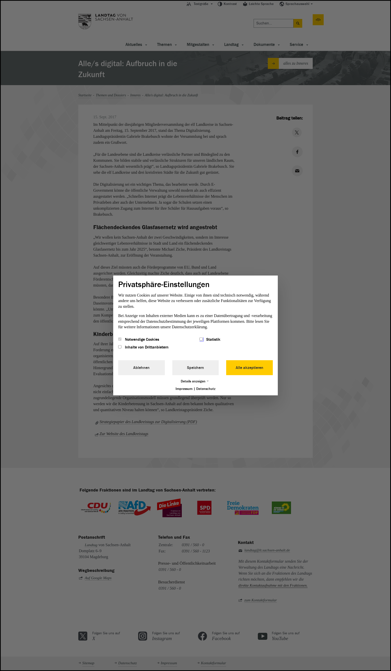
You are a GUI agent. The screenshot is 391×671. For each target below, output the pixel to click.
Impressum (184, 388)
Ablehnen (141, 367)
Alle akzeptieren (249, 367)
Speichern (195, 367)
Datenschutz (205, 388)
